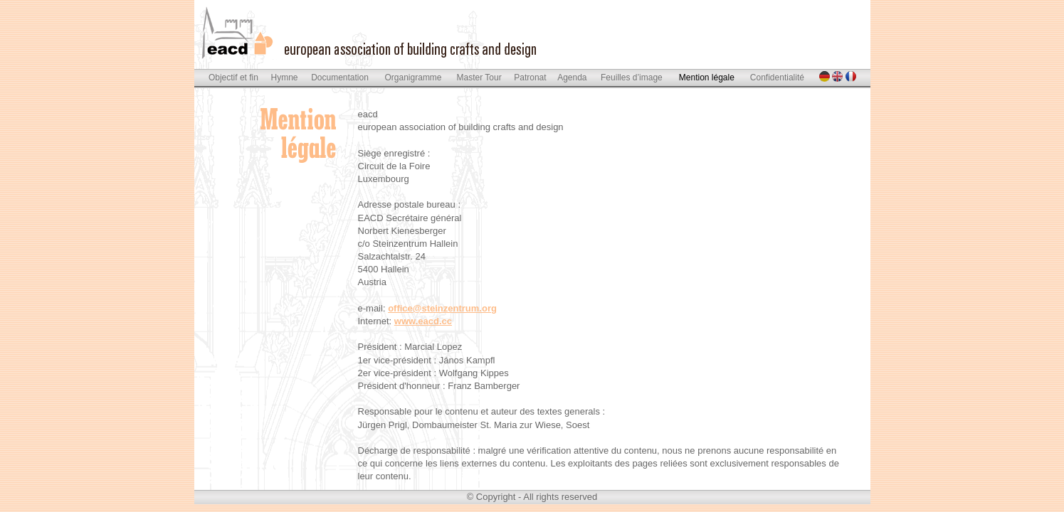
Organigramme (413, 77)
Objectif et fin (233, 77)
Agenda (571, 77)
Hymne (284, 77)
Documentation (340, 77)
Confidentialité (777, 77)
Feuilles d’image (632, 77)
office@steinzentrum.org (442, 308)
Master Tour (479, 77)
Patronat (530, 77)
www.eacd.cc (423, 321)
